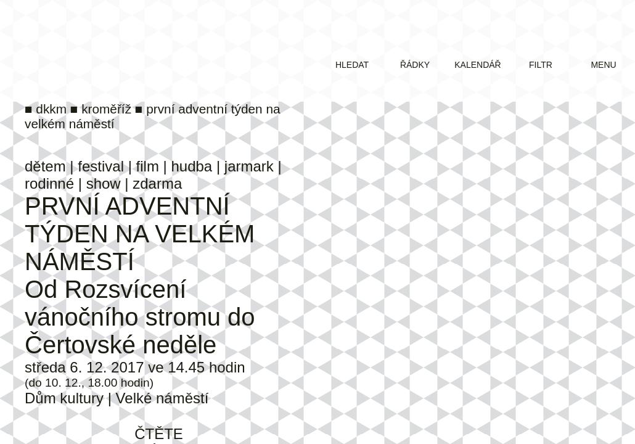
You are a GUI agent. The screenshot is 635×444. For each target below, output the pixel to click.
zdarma (157, 183)
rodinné (49, 183)
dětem (45, 166)
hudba (191, 166)
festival (101, 166)
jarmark (249, 166)
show (103, 183)
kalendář (477, 65)
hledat (352, 65)
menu (603, 65)
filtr (540, 65)
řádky (415, 65)
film (147, 166)
